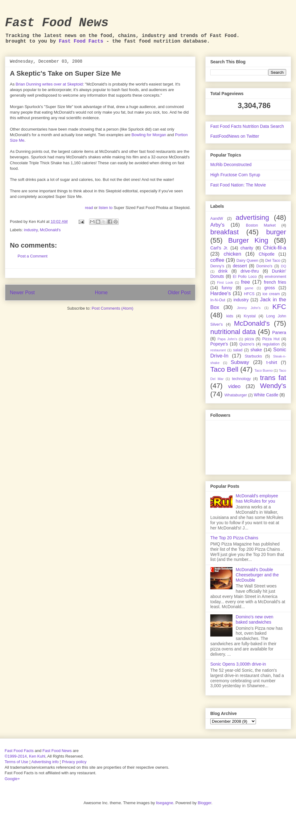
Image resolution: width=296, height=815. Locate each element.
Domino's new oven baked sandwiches (254, 619)
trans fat (273, 378)
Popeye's (219, 343)
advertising (252, 217)
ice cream (271, 294)
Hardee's (220, 293)
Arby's (217, 225)
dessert (240, 265)
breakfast (224, 232)
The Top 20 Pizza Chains (234, 537)
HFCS (249, 294)
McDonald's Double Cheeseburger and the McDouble (257, 575)
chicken (232, 254)
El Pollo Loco (245, 276)
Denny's (217, 266)
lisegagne (164, 802)
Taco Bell (224, 369)
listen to (106, 207)
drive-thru (249, 271)
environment (275, 276)
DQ (283, 266)
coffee (217, 260)
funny (227, 287)
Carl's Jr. (219, 247)
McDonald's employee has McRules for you (257, 498)
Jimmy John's (249, 308)
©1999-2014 (16, 756)
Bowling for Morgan (149, 134)
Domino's (264, 266)
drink (223, 271)
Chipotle (266, 254)
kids (229, 316)
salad (237, 350)
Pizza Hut (270, 339)
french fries (275, 282)
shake (256, 349)
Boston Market (261, 225)
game (249, 288)
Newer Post (22, 292)
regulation (271, 344)
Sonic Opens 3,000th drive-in (238, 664)
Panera (279, 332)
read (89, 207)
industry (31, 230)
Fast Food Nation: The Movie (238, 184)
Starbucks (253, 356)
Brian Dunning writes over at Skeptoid (49, 84)
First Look (225, 282)
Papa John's (227, 339)
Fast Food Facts (81, 41)
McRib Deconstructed (231, 164)
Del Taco (272, 260)
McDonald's (50, 230)
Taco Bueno (263, 370)
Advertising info (45, 761)
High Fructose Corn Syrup (235, 174)
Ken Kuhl (37, 756)
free (245, 282)
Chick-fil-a (274, 248)
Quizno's (246, 344)
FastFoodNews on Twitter (234, 136)
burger (276, 232)
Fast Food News (57, 23)
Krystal (250, 316)
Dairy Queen (247, 260)
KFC (279, 307)
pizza (249, 339)
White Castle (266, 394)
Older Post (179, 292)
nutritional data (233, 332)
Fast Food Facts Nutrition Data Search (247, 126)
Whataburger (235, 395)
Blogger (204, 802)
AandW (216, 218)
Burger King (248, 240)
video (234, 386)
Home (101, 292)
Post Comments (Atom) (112, 308)
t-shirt (271, 362)
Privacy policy (74, 761)
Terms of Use (16, 761)
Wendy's (273, 386)
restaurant (218, 350)
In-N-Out (217, 300)
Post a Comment (32, 256)
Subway (240, 362)
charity (246, 247)
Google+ (12, 778)
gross (269, 287)
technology (241, 379)
